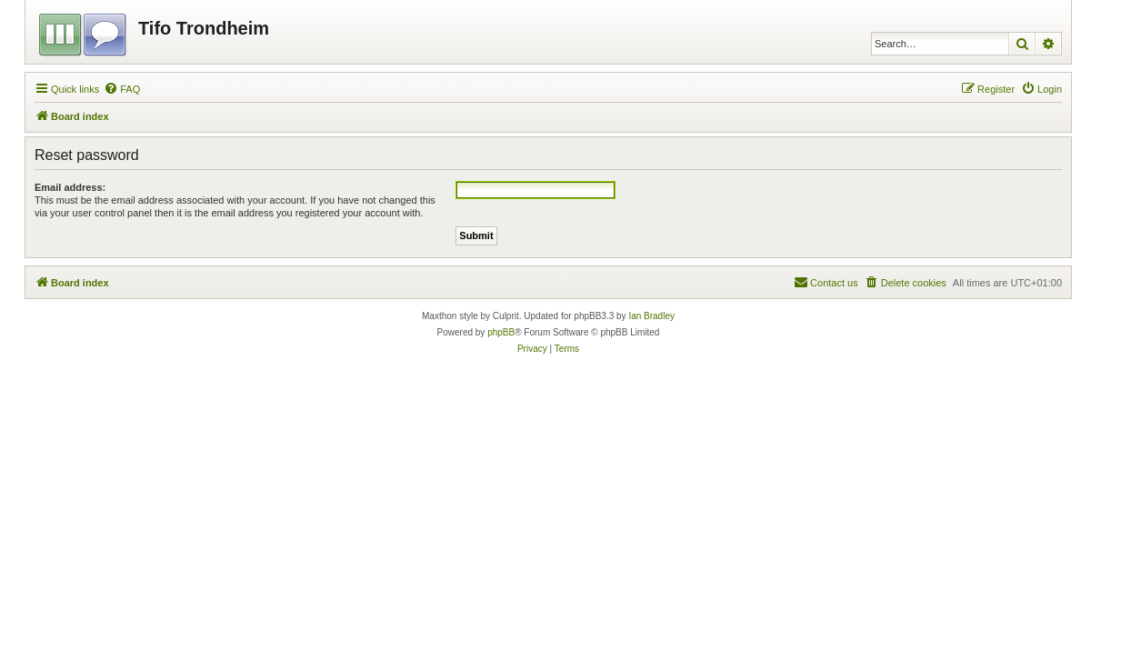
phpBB (501, 332)
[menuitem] (122, 89)
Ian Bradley (651, 316)
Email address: (70, 187)
